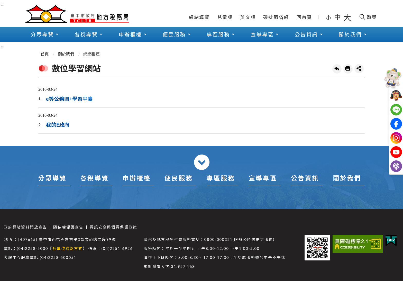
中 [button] (338, 17)
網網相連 (91, 53)
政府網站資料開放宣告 (25, 227)
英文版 (248, 17)
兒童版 (225, 17)
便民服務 (174, 34)
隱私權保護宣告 (68, 227)
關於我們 (350, 34)
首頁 (45, 53)
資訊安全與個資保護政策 (113, 227)
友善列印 (348, 69)
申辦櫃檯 (130, 34)
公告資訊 (306, 34)
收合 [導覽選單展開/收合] (201, 162)
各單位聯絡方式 (67, 248)
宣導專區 (262, 34)
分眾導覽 (42, 34)
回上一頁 (337, 69)
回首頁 (304, 17)
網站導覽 (199, 17)
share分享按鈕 (359, 68)
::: (2, 4)
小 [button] (329, 17)
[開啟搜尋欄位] (368, 17)
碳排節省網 (276, 17)
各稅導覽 (86, 34)
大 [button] (347, 17)
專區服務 (218, 34)
